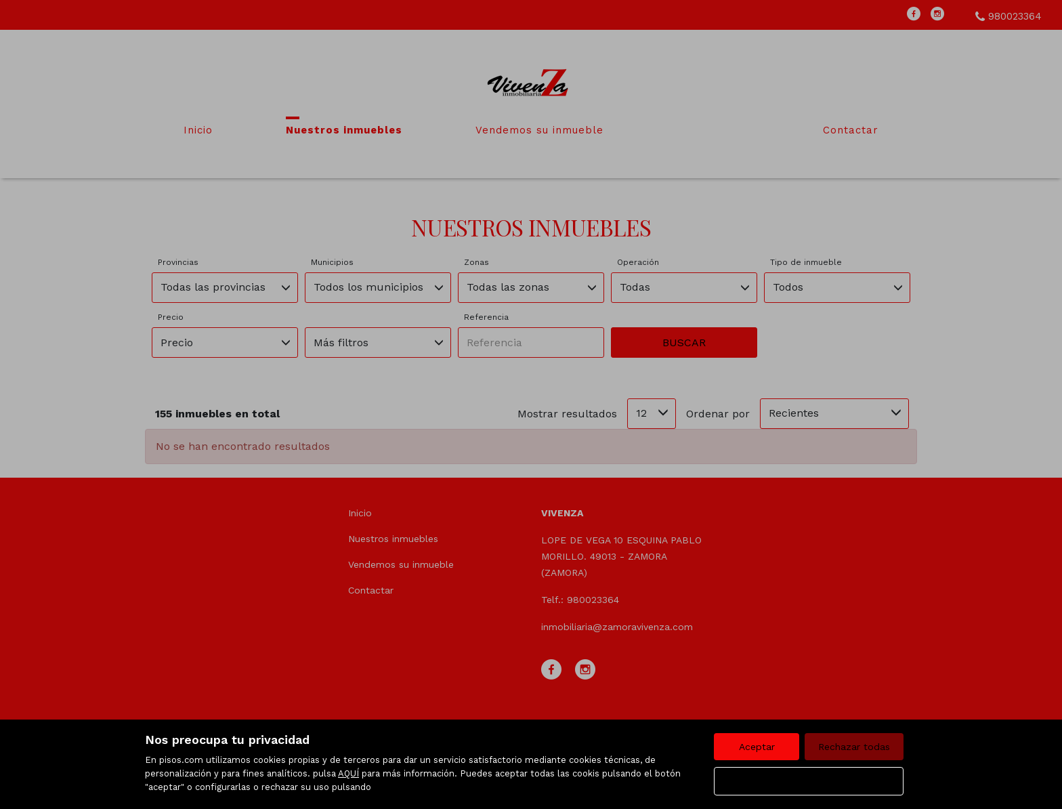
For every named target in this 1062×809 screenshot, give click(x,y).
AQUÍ (348, 773)
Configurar (809, 781)
